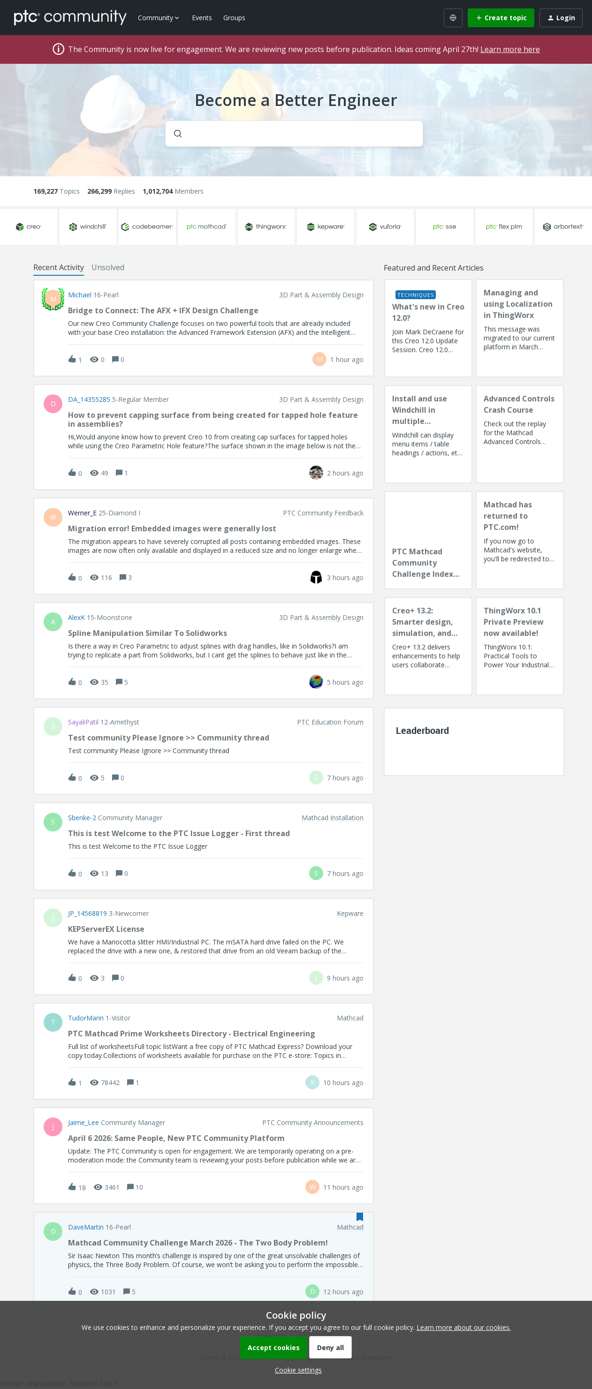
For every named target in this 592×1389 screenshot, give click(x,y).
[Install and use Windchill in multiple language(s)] (428, 434)
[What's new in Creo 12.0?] (428, 328)
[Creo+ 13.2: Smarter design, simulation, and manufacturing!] (428, 646)
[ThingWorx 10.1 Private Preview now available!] (520, 646)
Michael (79, 295)
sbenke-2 (82, 818)
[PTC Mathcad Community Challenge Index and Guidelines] (428, 540)
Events (202, 17)
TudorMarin (86, 1018)
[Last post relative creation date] (347, 359)
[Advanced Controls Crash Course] (520, 434)
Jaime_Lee (83, 1122)
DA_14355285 (89, 399)
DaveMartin (86, 1227)
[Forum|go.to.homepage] (70, 17)
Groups (234, 17)
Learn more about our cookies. (464, 1327)
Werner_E (82, 513)
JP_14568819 (87, 913)
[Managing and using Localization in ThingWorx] (520, 328)
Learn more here (510, 49)
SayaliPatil (83, 722)
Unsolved (107, 267)
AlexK (76, 617)
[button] (296, 1370)
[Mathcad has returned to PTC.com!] (520, 540)
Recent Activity (58, 267)
